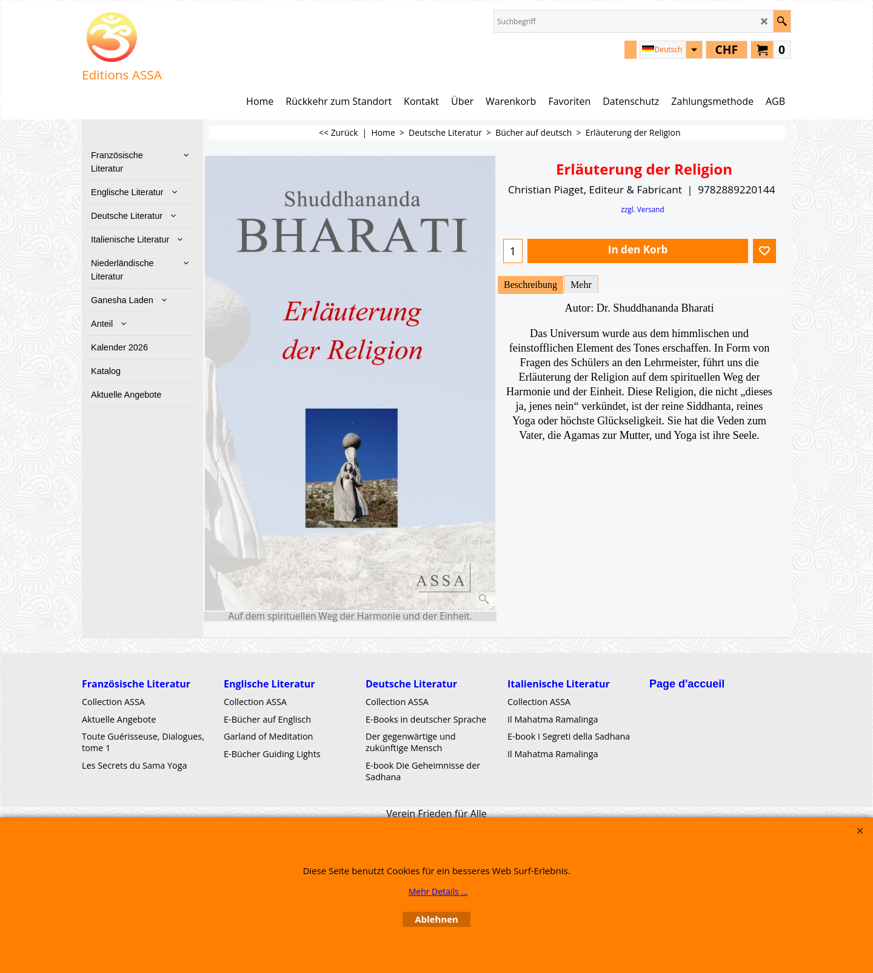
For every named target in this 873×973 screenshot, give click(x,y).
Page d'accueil (686, 684)
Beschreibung (530, 284)
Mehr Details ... (438, 891)
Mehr (581, 284)
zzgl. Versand (642, 209)
